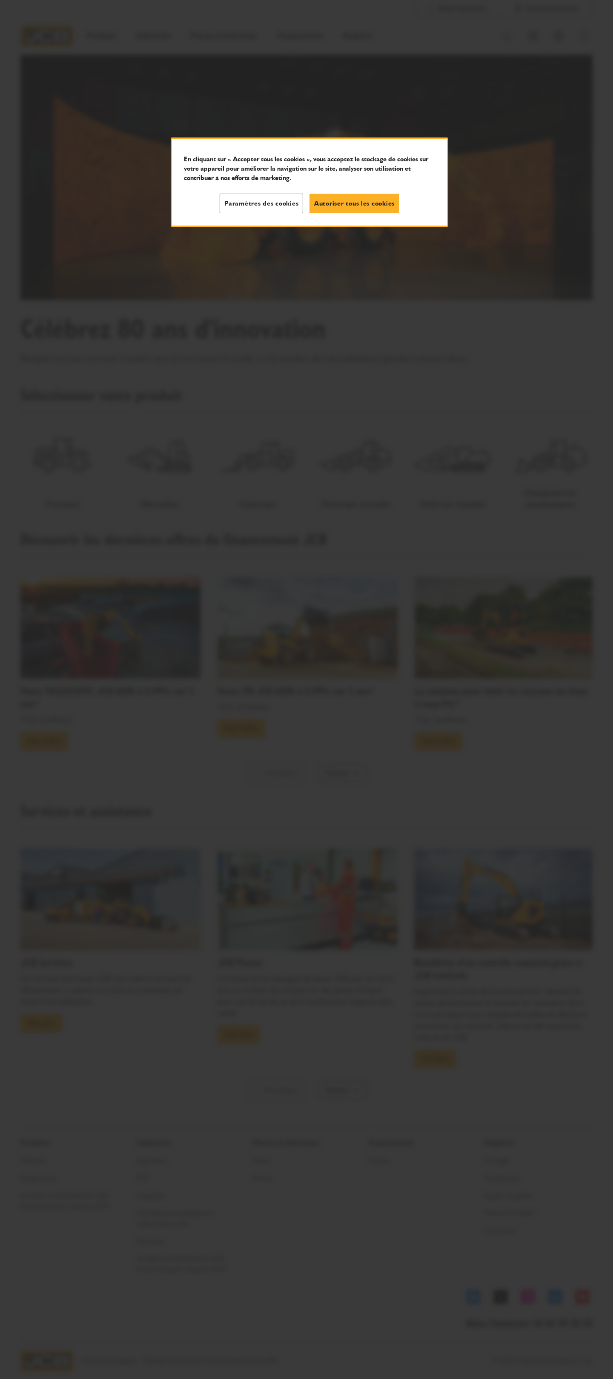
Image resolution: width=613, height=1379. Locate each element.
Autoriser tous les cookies (354, 203)
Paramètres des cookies (261, 203)
